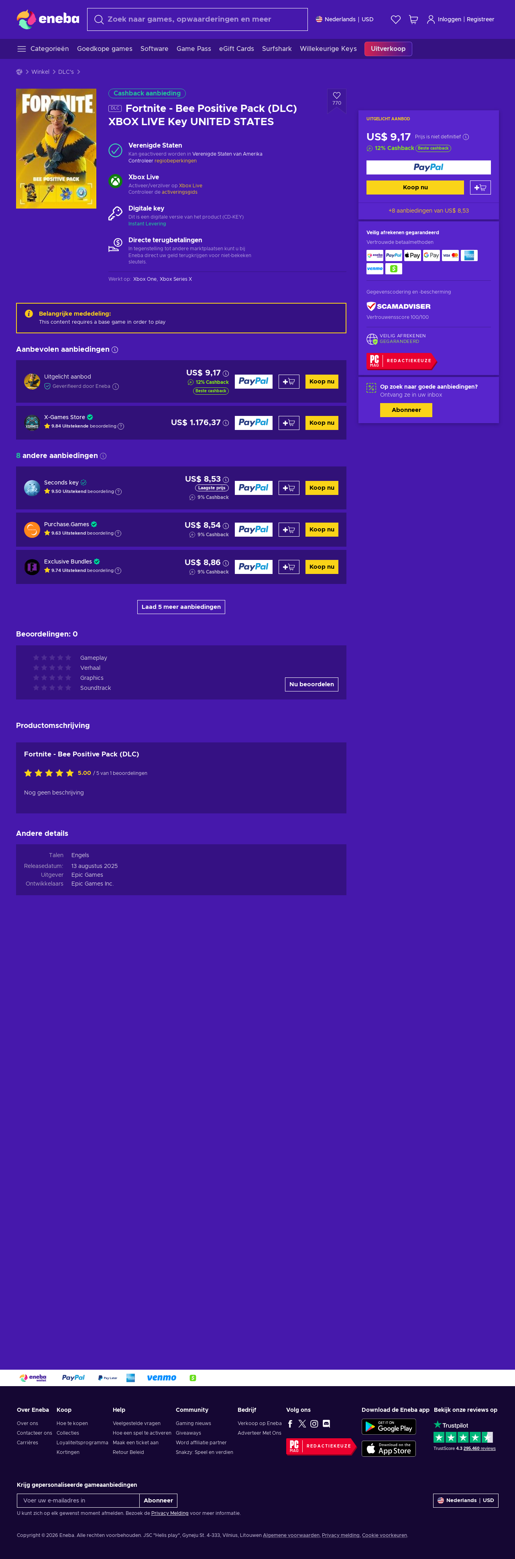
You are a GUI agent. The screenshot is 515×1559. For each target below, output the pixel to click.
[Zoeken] (197, 19)
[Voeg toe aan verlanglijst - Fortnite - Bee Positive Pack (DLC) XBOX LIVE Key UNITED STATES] (336, 101)
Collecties (68, 1433)
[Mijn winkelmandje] (413, 19)
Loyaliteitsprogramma (82, 1442)
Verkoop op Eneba (260, 1423)
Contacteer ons (34, 1433)
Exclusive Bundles (68, 562)
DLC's (66, 72)
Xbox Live (190, 185)
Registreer (481, 19)
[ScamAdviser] (398, 307)
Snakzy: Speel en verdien (204, 1452)
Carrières (27, 1442)
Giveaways (188, 1433)
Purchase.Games (66, 524)
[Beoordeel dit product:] (51, 1191)
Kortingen (68, 1452)
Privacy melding (341, 1535)
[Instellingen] (345, 19)
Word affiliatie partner (201, 1442)
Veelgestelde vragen (137, 1423)
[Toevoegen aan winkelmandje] (480, 187)
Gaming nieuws (193, 1423)
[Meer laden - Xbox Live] (115, 182)
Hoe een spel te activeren (142, 1433)
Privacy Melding (170, 1513)
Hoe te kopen (72, 1423)
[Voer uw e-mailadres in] (78, 1501)
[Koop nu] (428, 167)
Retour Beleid (128, 1452)
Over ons (27, 1423)
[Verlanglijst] (396, 19)
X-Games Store (64, 417)
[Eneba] (48, 19)
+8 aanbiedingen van (429, 211)
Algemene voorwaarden (291, 1535)
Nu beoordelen (311, 1102)
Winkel (40, 72)
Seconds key (61, 483)
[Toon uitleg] (121, 426)
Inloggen (443, 19)
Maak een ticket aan (136, 1442)
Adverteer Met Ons (259, 1433)
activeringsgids (179, 192)
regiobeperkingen (176, 160)
